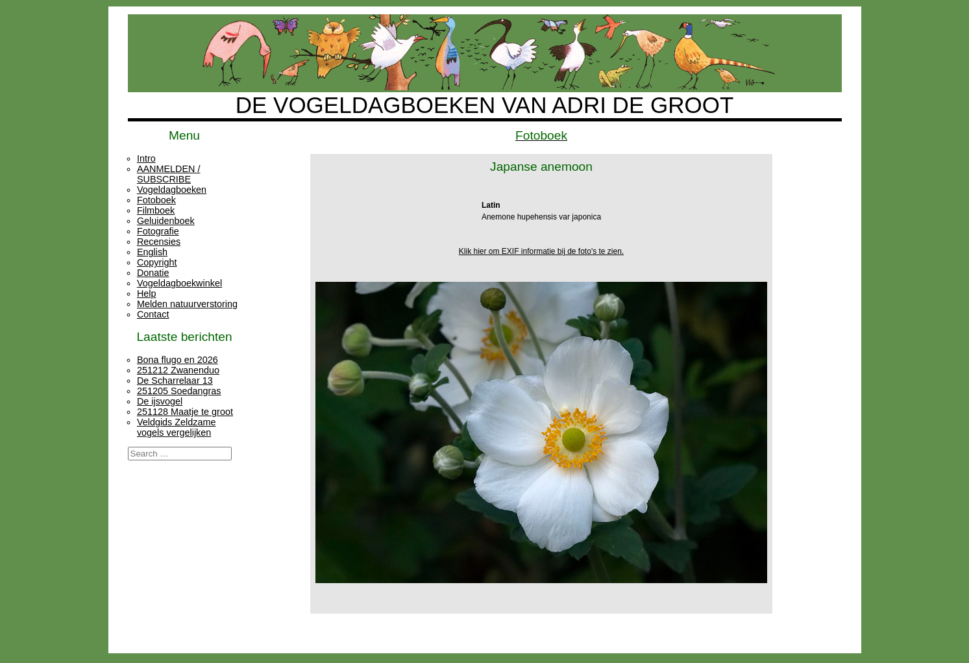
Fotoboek (156, 200)
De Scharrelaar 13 (175, 380)
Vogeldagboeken (171, 189)
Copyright (157, 262)
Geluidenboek (166, 221)
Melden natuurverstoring (187, 304)
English (152, 252)
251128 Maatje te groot (185, 412)
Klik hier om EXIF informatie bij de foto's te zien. (541, 251)
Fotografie (158, 231)
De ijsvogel (159, 401)
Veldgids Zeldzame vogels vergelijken (176, 427)
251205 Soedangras (179, 391)
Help (146, 293)
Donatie (153, 273)
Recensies (158, 241)
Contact (153, 314)
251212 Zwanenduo (178, 370)
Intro (146, 158)
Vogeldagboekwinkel (179, 283)
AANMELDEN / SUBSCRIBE (169, 174)
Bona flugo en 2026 (177, 360)
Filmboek (156, 210)
